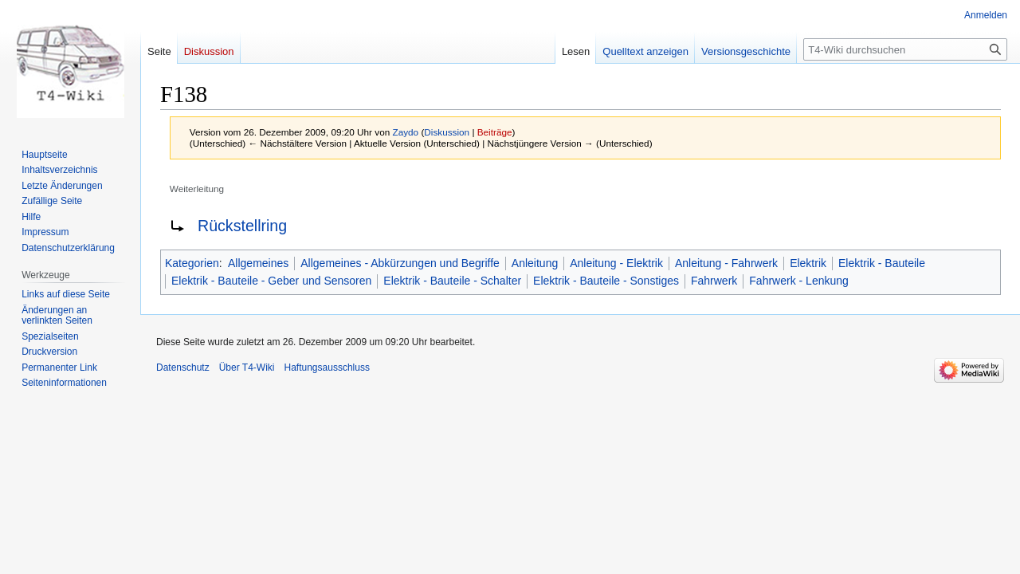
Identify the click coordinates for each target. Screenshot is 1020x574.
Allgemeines (258, 263)
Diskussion (446, 132)
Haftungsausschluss (327, 367)
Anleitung (535, 263)
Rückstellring (242, 225)
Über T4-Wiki (247, 367)
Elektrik (808, 263)
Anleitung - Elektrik (616, 263)
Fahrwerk (714, 280)
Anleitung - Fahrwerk (726, 263)
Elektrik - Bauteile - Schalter (452, 280)
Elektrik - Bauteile (881, 263)
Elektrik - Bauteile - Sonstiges (606, 280)
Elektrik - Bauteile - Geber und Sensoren (271, 280)
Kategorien (192, 263)
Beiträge (494, 132)
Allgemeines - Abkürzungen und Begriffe (400, 263)
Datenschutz (183, 367)
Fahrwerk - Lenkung (799, 280)
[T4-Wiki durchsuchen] (905, 49)
